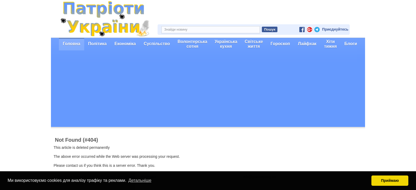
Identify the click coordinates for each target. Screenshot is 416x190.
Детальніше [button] (139, 180)
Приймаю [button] (390, 180)
